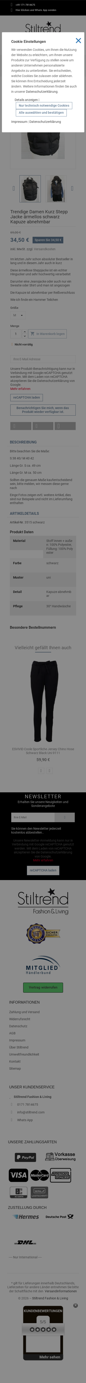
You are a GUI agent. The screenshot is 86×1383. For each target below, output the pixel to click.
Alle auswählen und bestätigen (41, 112)
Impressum (19, 122)
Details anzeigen (27, 100)
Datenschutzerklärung (42, 91)
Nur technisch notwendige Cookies (44, 105)
